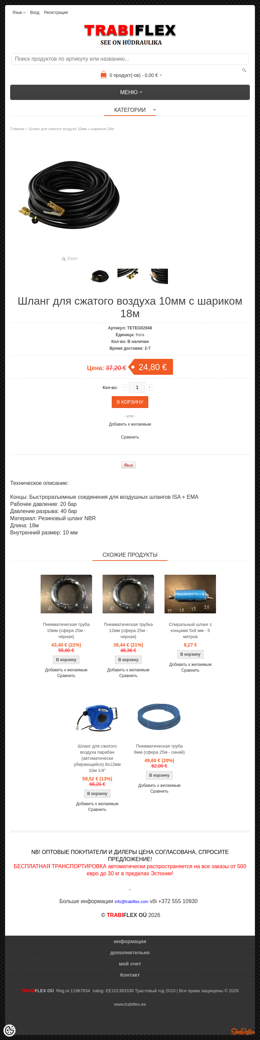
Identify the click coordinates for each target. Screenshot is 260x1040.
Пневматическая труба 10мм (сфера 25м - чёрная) (66, 630)
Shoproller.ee (243, 1031)
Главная (17, 129)
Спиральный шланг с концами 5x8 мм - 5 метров (190, 630)
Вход (34, 12)
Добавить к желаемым (130, 424)
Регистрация (56, 12)
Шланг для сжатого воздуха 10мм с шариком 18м (71, 129)
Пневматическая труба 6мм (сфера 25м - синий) (159, 749)
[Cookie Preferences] (9, 1030)
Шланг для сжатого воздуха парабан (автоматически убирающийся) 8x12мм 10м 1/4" (97, 758)
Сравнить (130, 437)
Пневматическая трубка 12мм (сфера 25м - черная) (128, 630)
